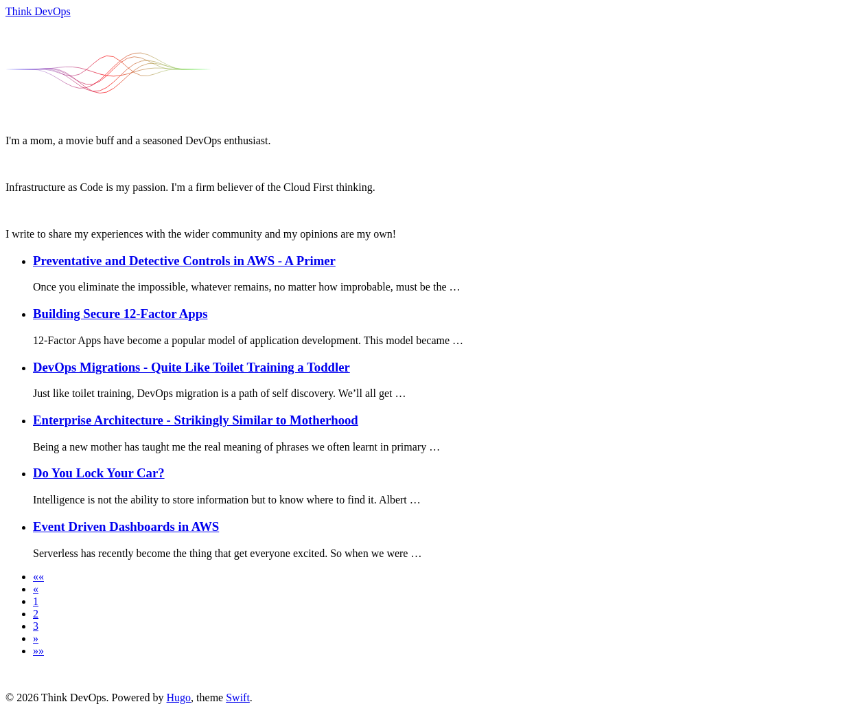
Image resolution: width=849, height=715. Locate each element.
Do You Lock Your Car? (99, 473)
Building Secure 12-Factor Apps (120, 313)
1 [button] (35, 601)
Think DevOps (38, 11)
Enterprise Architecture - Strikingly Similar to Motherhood (195, 420)
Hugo (179, 697)
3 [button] (35, 626)
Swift (238, 697)
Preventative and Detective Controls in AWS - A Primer (184, 260)
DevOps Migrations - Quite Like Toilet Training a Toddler (191, 367)
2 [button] (35, 614)
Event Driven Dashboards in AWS (126, 526)
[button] (38, 576)
